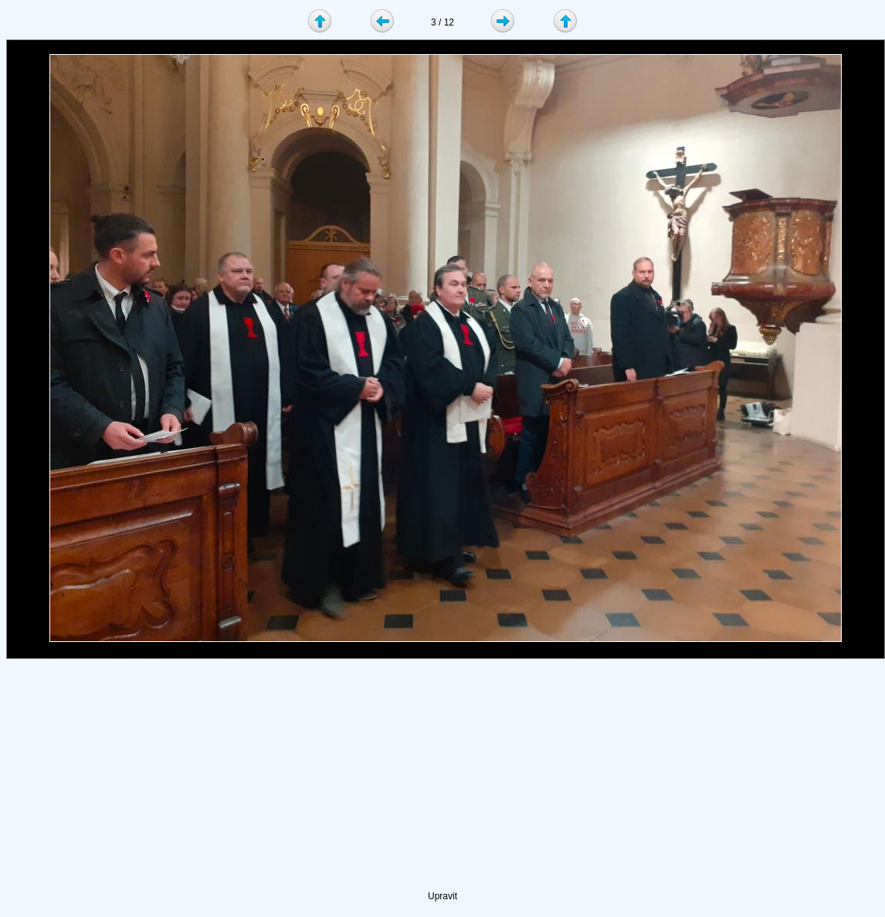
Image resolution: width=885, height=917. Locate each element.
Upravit (442, 896)
